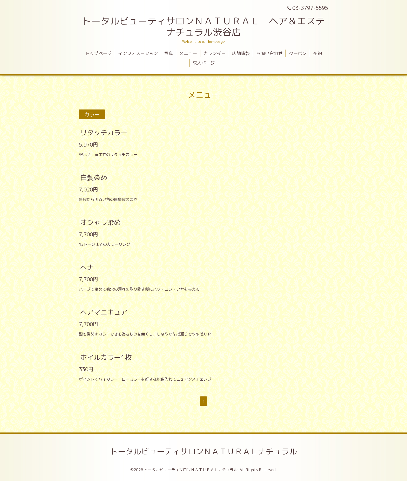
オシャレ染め (100, 222)
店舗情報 (241, 53)
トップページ (98, 53)
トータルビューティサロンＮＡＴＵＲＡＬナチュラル (203, 451)
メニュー (188, 53)
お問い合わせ (269, 53)
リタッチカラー (103, 132)
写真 (168, 53)
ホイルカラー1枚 (106, 357)
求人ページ (204, 63)
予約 (317, 53)
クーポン (298, 53)
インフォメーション (138, 53)
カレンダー (215, 53)
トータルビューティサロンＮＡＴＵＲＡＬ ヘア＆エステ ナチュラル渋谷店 (208, 26)
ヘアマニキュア (103, 312)
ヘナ (87, 267)
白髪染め (93, 177)
